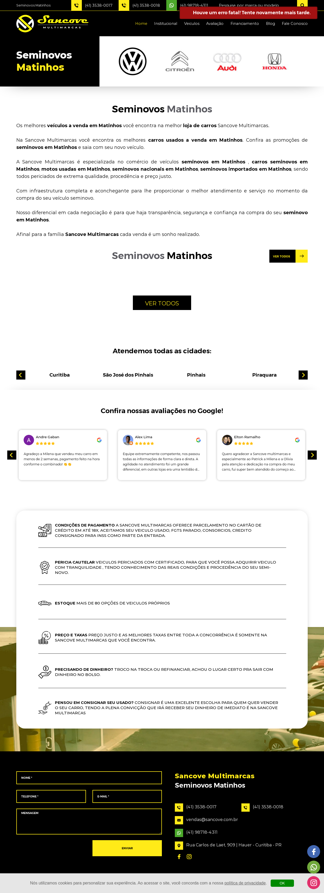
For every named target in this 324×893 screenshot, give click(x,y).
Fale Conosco (295, 23)
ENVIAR (127, 848)
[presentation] (51, 848)
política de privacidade (245, 883)
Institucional (165, 23)
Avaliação (215, 23)
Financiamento (245, 23)
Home (141, 23)
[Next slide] (303, 375)
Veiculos (191, 23)
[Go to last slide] (20, 375)
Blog (270, 23)
